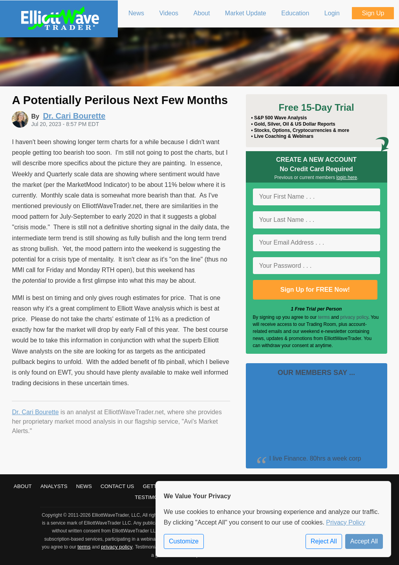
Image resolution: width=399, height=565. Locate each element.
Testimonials (154, 497)
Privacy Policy (345, 522)
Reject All (324, 541)
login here (347, 177)
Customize (184, 541)
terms (324, 317)
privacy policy (354, 317)
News (84, 486)
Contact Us (117, 486)
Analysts (54, 486)
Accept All (364, 541)
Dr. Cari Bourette (35, 412)
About (23, 486)
